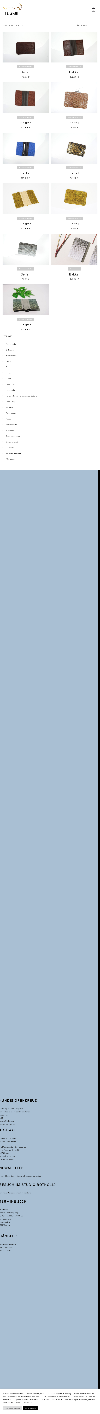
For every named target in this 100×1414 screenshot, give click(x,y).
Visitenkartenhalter (13, 449)
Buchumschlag (11, 351)
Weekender (10, 455)
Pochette (9, 403)
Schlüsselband (11, 420)
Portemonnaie (11, 409)
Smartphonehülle (13, 438)
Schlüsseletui (11, 426)
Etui (7, 363)
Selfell (25, 72)
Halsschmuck (11, 380)
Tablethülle (10, 443)
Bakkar (74, 72)
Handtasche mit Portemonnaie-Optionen (22, 392)
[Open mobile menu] (84, 9)
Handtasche (10, 386)
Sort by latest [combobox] (82, 25)
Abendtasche (11, 340)
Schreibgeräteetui (13, 432)
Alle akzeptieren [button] (30, 1408)
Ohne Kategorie (12, 397)
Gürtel (8, 374)
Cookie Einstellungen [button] (12, 1408)
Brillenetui (10, 346)
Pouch (8, 415)
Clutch (8, 357)
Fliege (8, 369)
